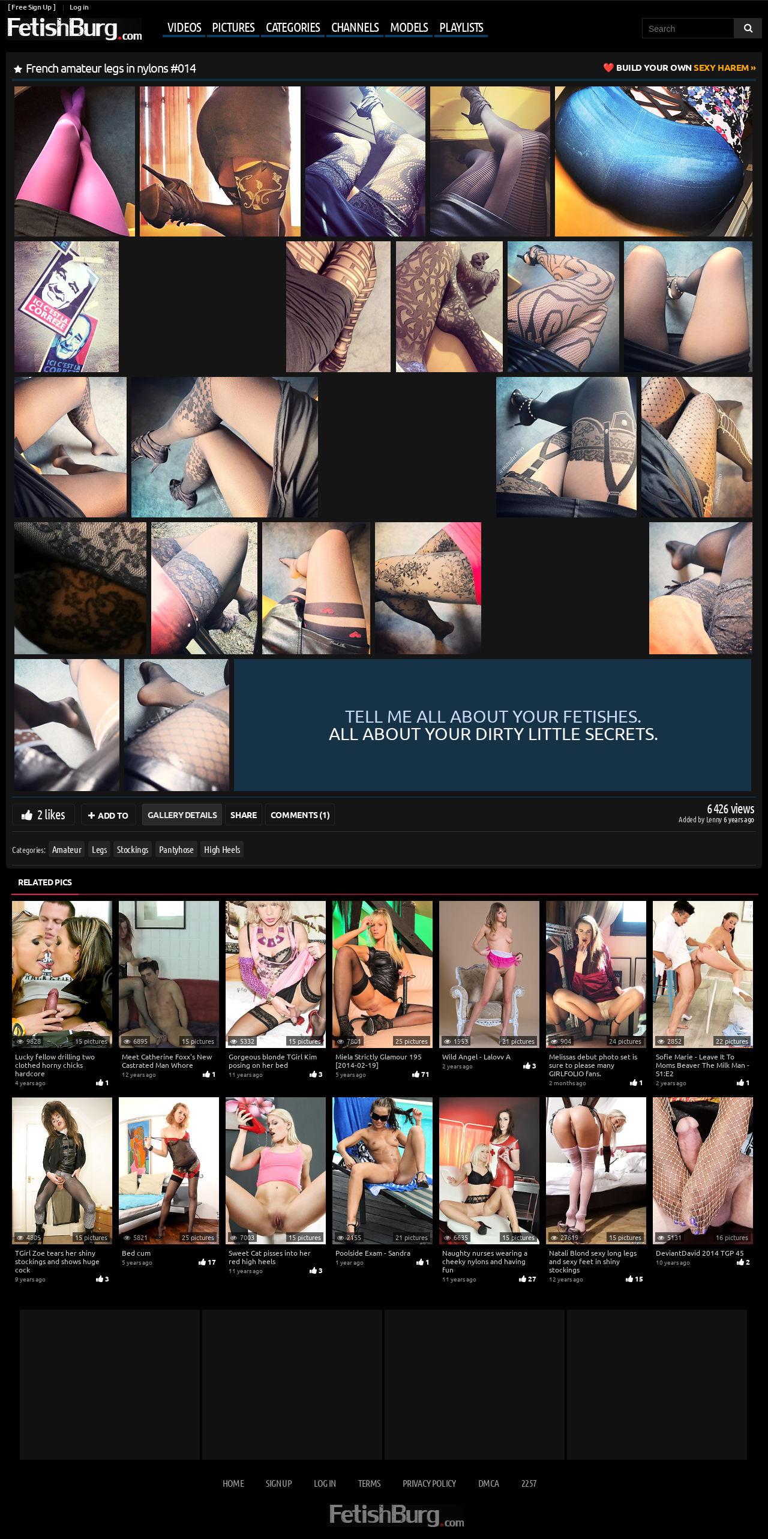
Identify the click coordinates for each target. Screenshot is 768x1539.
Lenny (715, 819)
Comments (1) (300, 814)
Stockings (132, 849)
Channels (355, 26)
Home (233, 1483)
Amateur (67, 849)
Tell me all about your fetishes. (493, 725)
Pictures (233, 26)
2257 (528, 1483)
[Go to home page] (74, 29)
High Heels (222, 849)
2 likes (51, 814)
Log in (79, 7)
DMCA (488, 1483)
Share (243, 814)
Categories (293, 26)
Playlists (461, 26)
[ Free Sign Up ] (31, 7)
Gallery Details (182, 814)
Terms (369, 1483)
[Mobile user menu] (316, 27)
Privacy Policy (429, 1483)
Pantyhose (176, 849)
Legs (99, 849)
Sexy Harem (682, 67)
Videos (183, 26)
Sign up (278, 1483)
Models (409, 26)
